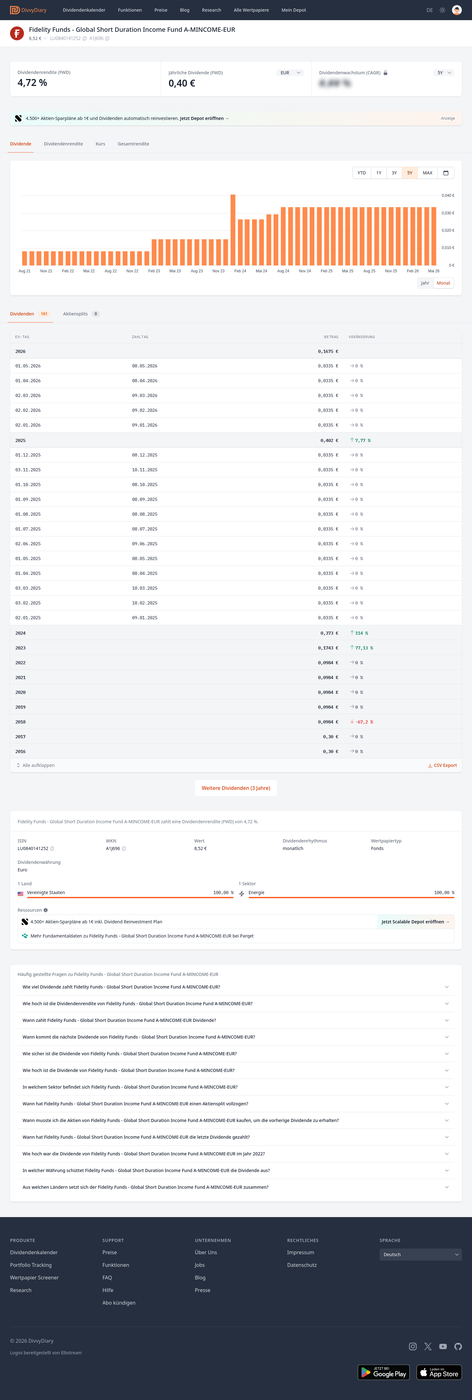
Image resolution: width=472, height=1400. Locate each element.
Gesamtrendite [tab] (133, 144)
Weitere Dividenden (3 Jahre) (236, 788)
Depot (294, 10)
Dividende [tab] (20, 144)
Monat (443, 283)
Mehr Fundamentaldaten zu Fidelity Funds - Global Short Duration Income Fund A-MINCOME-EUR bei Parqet (142, 936)
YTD (362, 173)
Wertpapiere (251, 10)
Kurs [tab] (100, 144)
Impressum (300, 1252)
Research (21, 1290)
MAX (427, 173)
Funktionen (130, 10)
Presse (202, 1290)
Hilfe (108, 1290)
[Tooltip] (45, 910)
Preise (161, 10)
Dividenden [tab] (30, 314)
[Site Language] (429, 10)
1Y (378, 173)
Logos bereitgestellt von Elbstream (46, 1353)
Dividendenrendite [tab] (63, 144)
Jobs (200, 1264)
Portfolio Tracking (31, 1264)
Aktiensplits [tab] (81, 314)
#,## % (335, 83)
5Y (409, 173)
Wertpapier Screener (34, 1277)
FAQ (107, 1277)
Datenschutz (302, 1264)
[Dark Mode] (442, 10)
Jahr (425, 283)
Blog (200, 1277)
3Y (394, 173)
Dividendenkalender (84, 10)
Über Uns (206, 1252)
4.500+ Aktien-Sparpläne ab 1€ (96, 922)
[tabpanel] (236, 228)
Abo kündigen (119, 1302)
